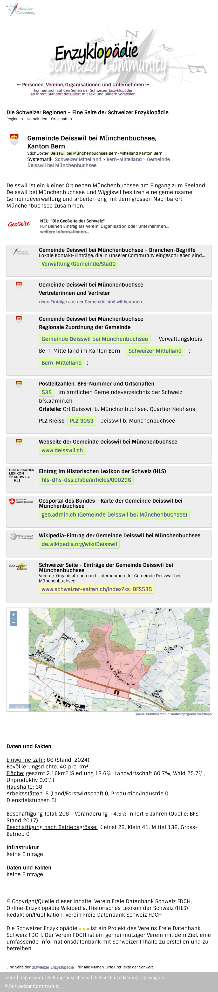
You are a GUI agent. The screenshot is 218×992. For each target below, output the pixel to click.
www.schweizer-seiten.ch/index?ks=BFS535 (97, 589)
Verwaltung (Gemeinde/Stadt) (78, 263)
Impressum (31, 977)
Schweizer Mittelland (78, 159)
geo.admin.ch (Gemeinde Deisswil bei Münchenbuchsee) (114, 514)
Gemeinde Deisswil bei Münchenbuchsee (95, 339)
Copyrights (153, 977)
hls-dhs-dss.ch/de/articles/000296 (86, 479)
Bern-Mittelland (124, 159)
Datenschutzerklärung (115, 977)
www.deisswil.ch (62, 450)
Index (9, 977)
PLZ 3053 (81, 420)
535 (47, 392)
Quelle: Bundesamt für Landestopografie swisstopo (173, 714)
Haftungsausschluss (68, 977)
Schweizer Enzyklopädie (53, 967)
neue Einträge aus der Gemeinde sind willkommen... (92, 301)
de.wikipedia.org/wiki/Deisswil (79, 544)
